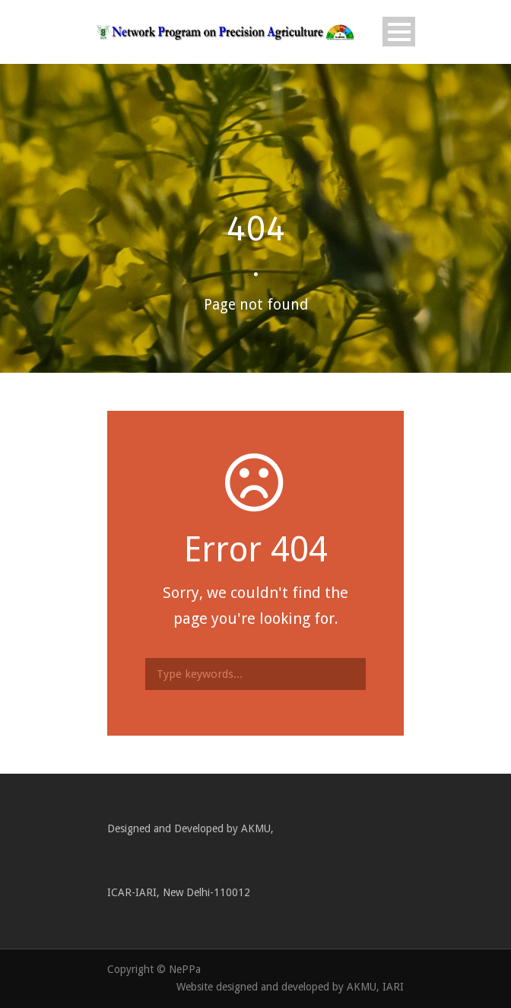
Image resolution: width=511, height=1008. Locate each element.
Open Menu (398, 31)
